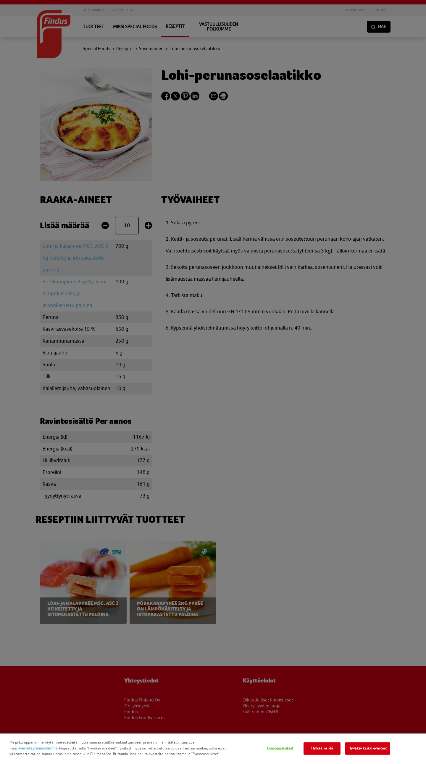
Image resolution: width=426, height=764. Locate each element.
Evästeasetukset (280, 748)
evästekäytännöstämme (37, 748)
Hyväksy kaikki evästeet (367, 748)
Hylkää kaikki (322, 748)
